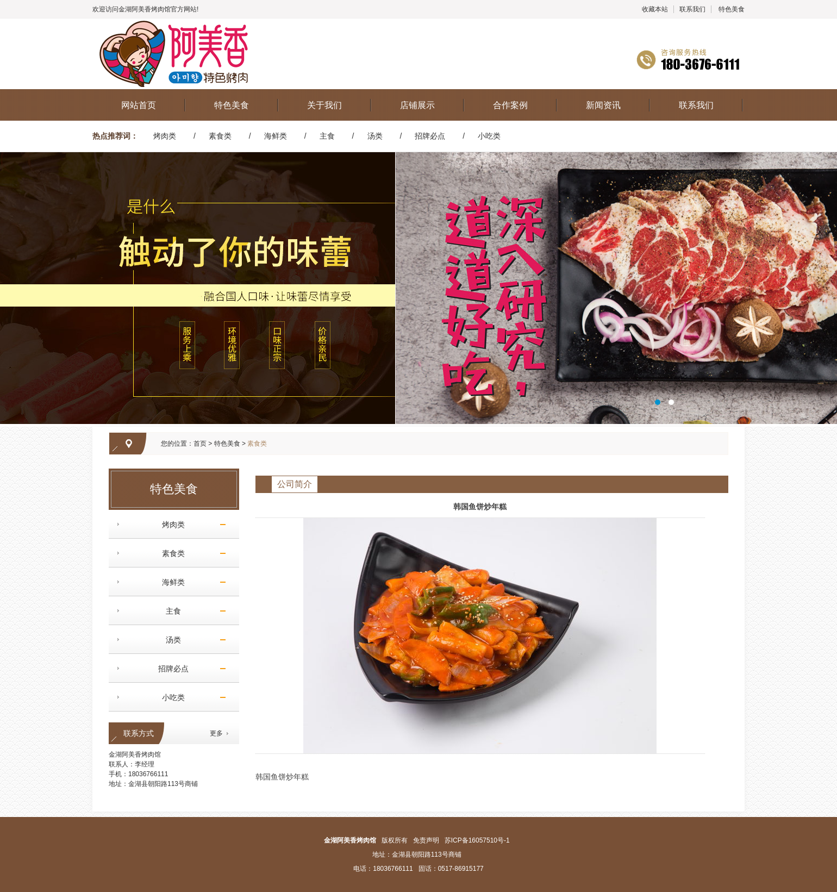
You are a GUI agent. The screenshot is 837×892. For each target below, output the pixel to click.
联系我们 (692, 9)
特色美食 (732, 9)
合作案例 (510, 105)
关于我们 (324, 105)
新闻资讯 (603, 105)
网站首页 (138, 105)
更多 (216, 733)
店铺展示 (417, 105)
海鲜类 (275, 136)
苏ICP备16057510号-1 (477, 840)
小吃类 (489, 136)
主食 (327, 136)
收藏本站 (655, 9)
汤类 (375, 136)
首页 (200, 443)
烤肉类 (164, 136)
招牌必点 (430, 136)
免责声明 (426, 840)
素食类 (220, 136)
